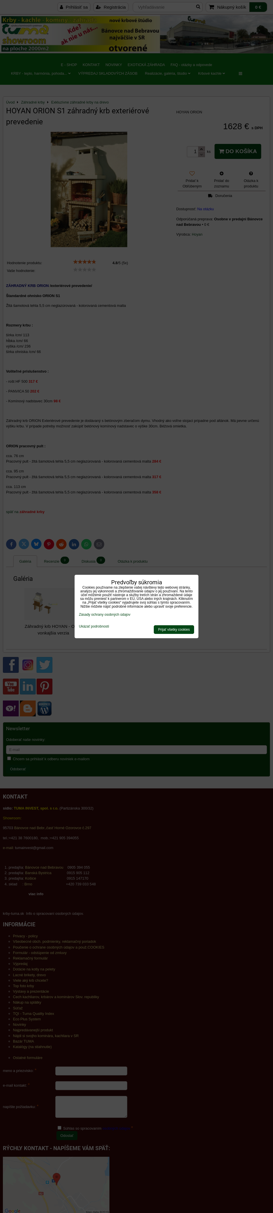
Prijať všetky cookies (174, 630)
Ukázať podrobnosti (94, 626)
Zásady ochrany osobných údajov (104, 615)
